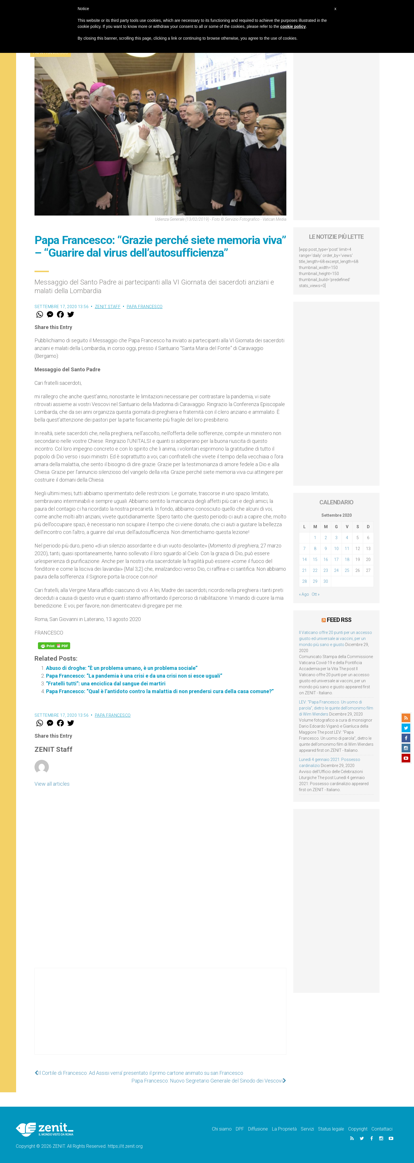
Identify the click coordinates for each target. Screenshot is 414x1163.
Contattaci (381, 1129)
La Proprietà (284, 1129)
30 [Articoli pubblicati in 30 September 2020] (325, 581)
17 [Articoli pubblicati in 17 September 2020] (336, 559)
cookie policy (293, 26)
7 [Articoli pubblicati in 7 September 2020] (304, 548)
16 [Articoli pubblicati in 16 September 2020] (325, 559)
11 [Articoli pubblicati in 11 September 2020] (347, 548)
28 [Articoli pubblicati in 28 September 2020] (304, 581)
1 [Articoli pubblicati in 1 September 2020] (315, 537)
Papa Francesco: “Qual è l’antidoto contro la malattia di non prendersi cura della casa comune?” (160, 691)
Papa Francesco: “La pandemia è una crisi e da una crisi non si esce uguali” (134, 676)
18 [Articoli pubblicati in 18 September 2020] (347, 559)
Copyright (357, 1129)
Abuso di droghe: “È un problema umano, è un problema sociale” (122, 668)
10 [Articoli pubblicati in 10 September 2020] (336, 548)
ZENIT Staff (108, 306)
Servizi (307, 1129)
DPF (240, 1129)
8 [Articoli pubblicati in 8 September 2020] (315, 548)
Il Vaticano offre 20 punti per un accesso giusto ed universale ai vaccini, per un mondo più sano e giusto (335, 638)
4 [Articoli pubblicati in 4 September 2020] (347, 537)
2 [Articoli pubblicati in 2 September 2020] (326, 537)
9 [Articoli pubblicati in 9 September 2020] (326, 548)
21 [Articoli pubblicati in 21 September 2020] (304, 570)
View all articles (52, 784)
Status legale (331, 1129)
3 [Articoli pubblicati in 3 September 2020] (336, 537)
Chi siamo (222, 1129)
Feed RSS (339, 619)
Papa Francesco (145, 306)
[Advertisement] (160, 1017)
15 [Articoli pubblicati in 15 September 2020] (315, 559)
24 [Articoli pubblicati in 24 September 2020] (336, 570)
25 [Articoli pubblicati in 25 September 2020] (347, 570)
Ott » (315, 594)
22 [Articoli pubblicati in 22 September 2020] (315, 570)
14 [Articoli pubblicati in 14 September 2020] (304, 559)
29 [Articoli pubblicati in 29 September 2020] (315, 581)
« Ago (304, 594)
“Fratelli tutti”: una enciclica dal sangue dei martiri (106, 684)
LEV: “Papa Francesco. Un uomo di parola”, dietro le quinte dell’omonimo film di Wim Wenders (336, 708)
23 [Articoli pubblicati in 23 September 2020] (325, 570)
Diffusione (258, 1129)
